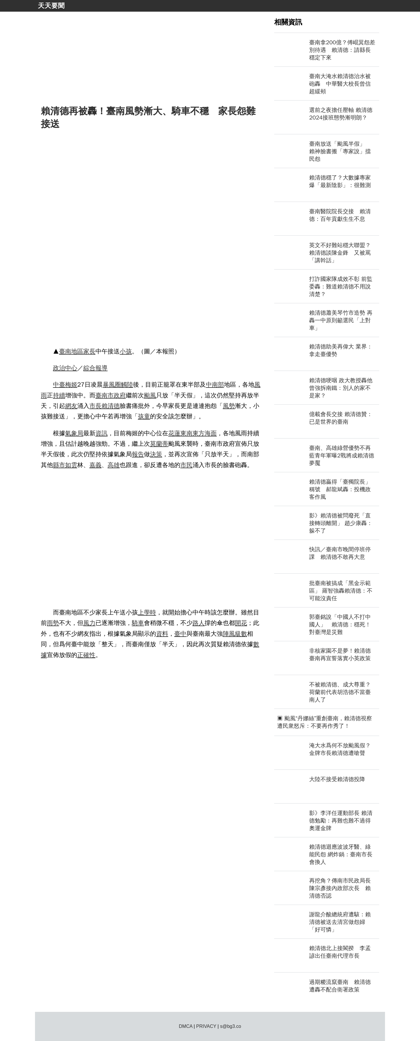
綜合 (89, 368)
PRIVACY (206, 1026)
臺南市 (104, 395)
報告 (138, 454)
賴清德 (111, 406)
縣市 (59, 465)
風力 (89, 623)
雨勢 (53, 623)
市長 (95, 406)
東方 (198, 433)
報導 (101, 368)
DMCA (185, 1026)
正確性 (86, 655)
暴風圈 (112, 384)
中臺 (59, 384)
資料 (162, 633)
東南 (186, 433)
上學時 (147, 612)
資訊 (101, 433)
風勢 (229, 406)
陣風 (229, 633)
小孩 (126, 351)
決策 (156, 454)
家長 (89, 351)
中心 (71, 368)
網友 (71, 406)
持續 (59, 395)
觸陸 (127, 384)
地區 (77, 351)
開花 (241, 623)
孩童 (144, 416)
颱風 (150, 395)
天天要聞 (51, 5)
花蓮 (174, 433)
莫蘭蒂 (159, 444)
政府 (120, 395)
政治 (59, 368)
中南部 (215, 384)
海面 (211, 433)
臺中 (180, 633)
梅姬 (71, 384)
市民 (186, 465)
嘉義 (95, 465)
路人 (198, 623)
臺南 (65, 351)
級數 (241, 633)
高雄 (114, 465)
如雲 (71, 465)
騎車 (138, 623)
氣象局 (74, 433)
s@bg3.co (230, 1026)
